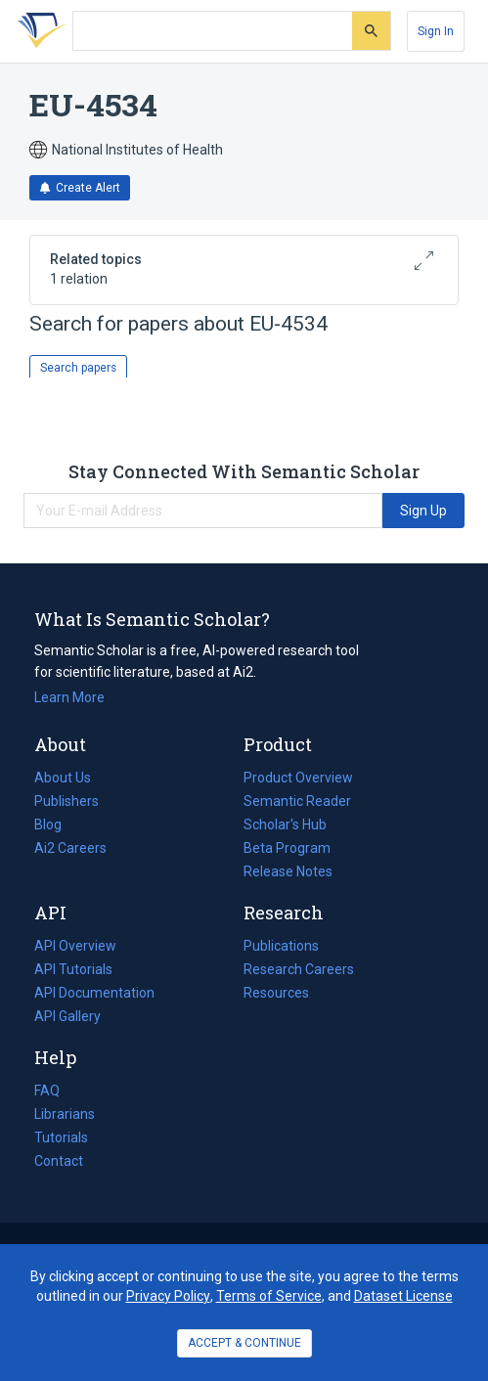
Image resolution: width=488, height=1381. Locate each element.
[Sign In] (436, 31)
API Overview (75, 946)
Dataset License (403, 1296)
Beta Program (287, 848)
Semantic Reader (297, 801)
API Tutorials (73, 969)
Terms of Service (269, 1296)
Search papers (78, 368)
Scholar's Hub (285, 824)
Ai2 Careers (70, 848)
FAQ (47, 1090)
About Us (62, 777)
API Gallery (67, 1016)
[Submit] (371, 31)
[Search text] (212, 31)
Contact (58, 1161)
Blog (55, 824)
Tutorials (61, 1137)
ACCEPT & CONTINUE (244, 1343)
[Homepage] (38, 31)
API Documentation (94, 992)
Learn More (69, 697)
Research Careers (299, 969)
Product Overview (298, 777)
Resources (276, 992)
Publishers (66, 801)
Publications (281, 946)
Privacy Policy (168, 1296)
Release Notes (288, 871)
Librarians (64, 1114)
